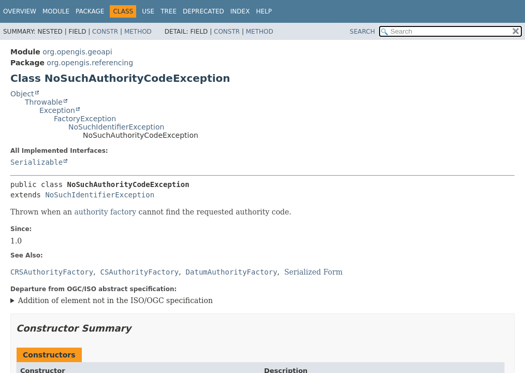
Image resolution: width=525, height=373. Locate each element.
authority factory (106, 212)
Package (90, 11)
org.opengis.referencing (90, 63)
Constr (105, 31)
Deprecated (203, 11)
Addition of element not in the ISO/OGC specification (115, 300)
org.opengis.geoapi (77, 52)
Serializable (36, 162)
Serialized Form (313, 272)
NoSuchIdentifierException (116, 127)
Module (55, 11)
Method (138, 31)
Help (264, 11)
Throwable (44, 102)
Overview (19, 11)
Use (148, 11)
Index (240, 11)
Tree (169, 11)
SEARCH (362, 31)
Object (22, 94)
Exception (57, 110)
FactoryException (85, 118)
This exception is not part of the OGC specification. (259, 301)
